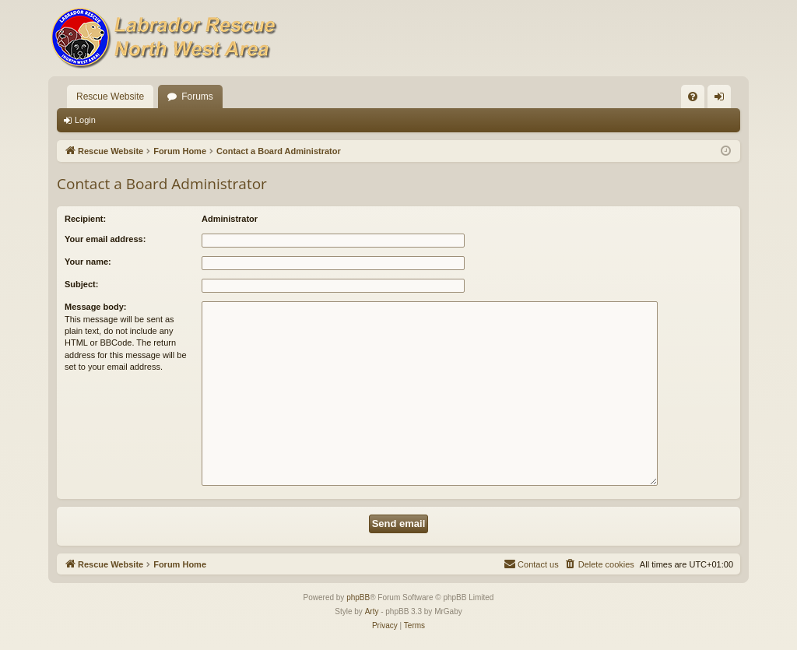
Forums (197, 96)
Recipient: (85, 218)
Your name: (88, 261)
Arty (372, 611)
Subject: (81, 284)
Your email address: (105, 239)
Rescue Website (110, 96)
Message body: (95, 306)
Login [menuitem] (722, 99)
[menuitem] (692, 96)
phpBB (358, 597)
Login (85, 120)
